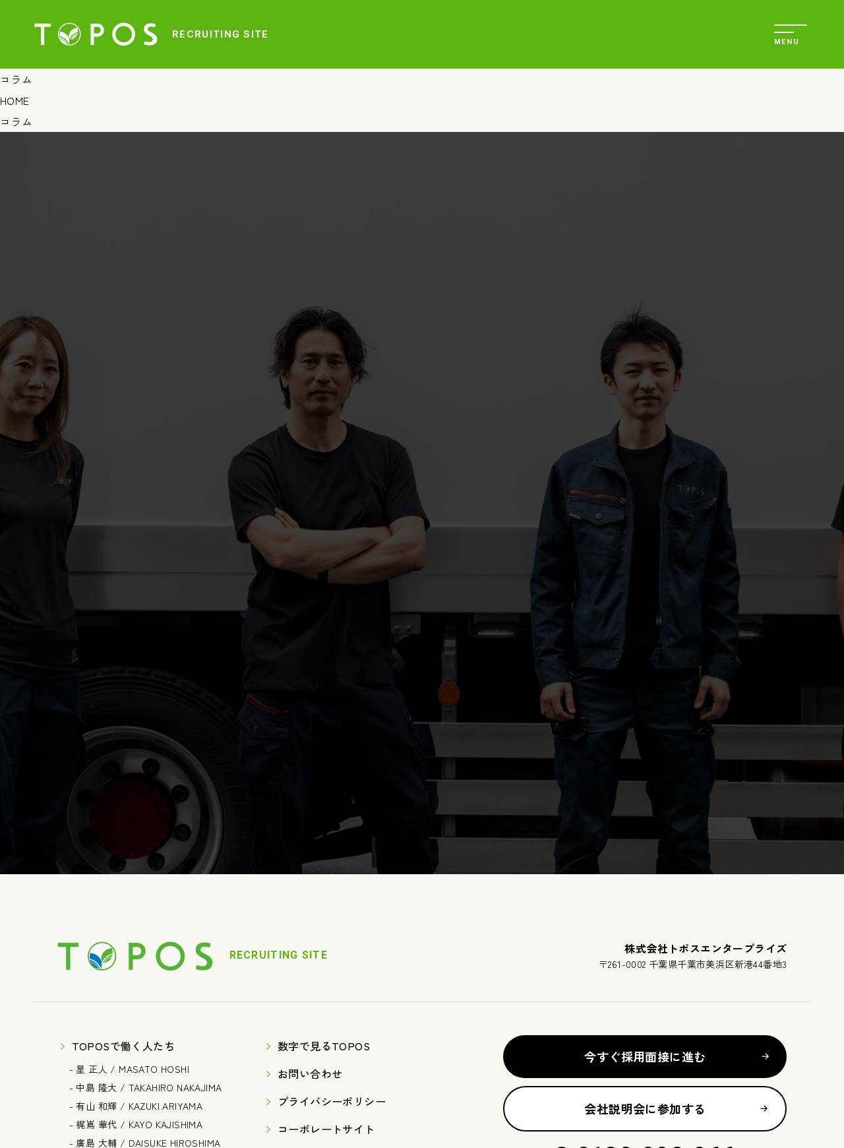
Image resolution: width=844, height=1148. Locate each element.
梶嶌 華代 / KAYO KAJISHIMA (139, 1124)
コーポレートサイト (326, 1129)
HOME (15, 100)
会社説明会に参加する (645, 1108)
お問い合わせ (310, 1073)
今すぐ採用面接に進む (645, 1056)
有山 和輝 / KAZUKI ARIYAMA (139, 1105)
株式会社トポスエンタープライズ (96, 34)
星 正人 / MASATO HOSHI (132, 1068)
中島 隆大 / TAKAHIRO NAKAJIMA (149, 1087)
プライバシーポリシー (332, 1101)
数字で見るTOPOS (324, 1046)
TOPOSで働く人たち (123, 1046)
